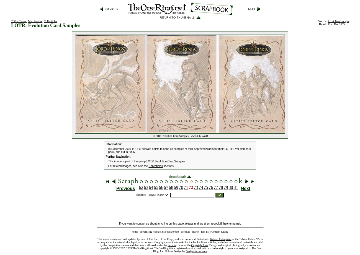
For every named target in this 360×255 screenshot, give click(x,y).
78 (221, 187)
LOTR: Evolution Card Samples (165, 161)
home (135, 231)
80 (231, 187)
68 (171, 187)
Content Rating (219, 231)
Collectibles (50, 21)
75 (206, 187)
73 (196, 187)
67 (166, 187)
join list (205, 231)
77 (216, 187)
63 (146, 187)
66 (161, 187)
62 (141, 187)
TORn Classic (19, 21)
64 (151, 187)
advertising (146, 231)
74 (201, 187)
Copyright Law (199, 245)
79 (226, 187)
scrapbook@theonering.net (223, 223)
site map (185, 231)
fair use (172, 245)
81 (236, 187)
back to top (172, 231)
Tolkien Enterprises (221, 239)
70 (181, 187)
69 (176, 187)
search (195, 231)
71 (186, 187)
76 (211, 187)
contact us (158, 231)
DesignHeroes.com (196, 251)
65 (156, 187)
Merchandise (35, 21)
